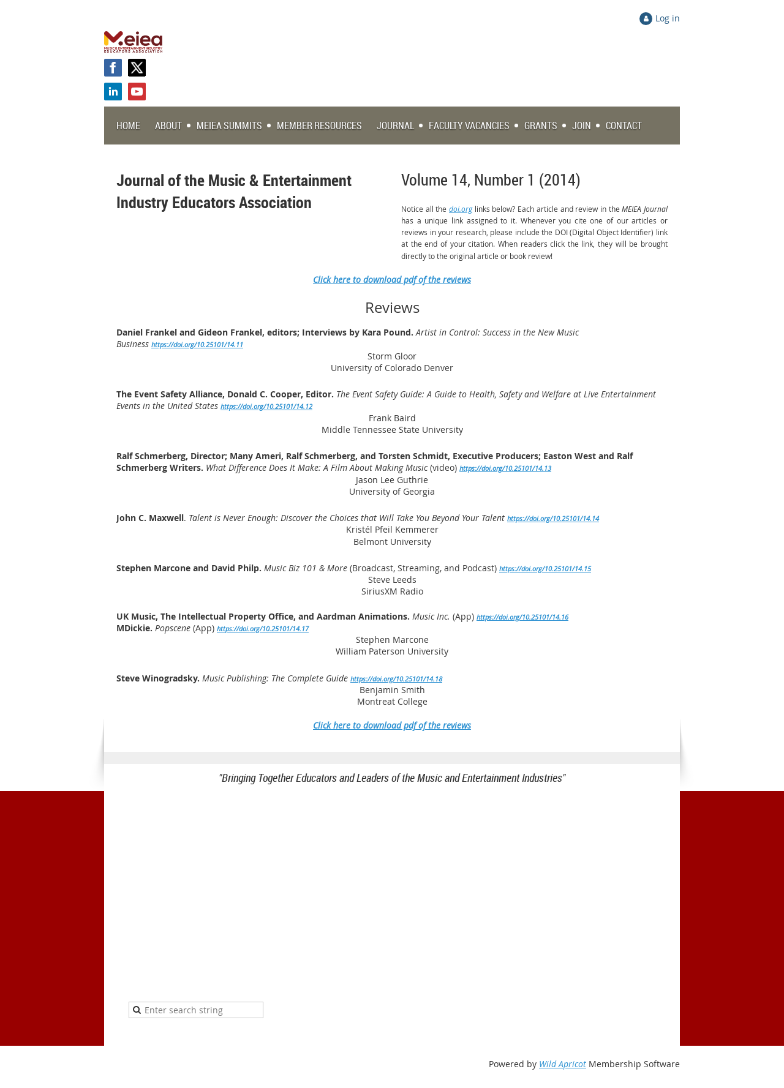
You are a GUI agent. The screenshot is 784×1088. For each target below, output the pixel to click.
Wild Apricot (562, 1064)
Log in (667, 18)
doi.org (460, 209)
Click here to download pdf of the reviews (392, 725)
